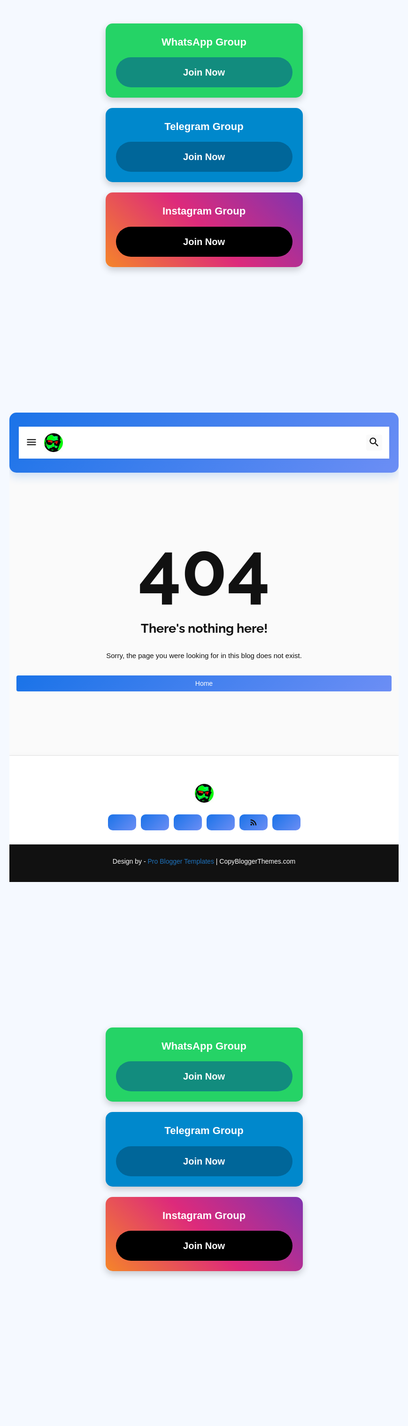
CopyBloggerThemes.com (257, 861)
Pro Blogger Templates (181, 861)
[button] (31, 443)
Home (204, 683)
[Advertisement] (204, 347)
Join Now (204, 72)
